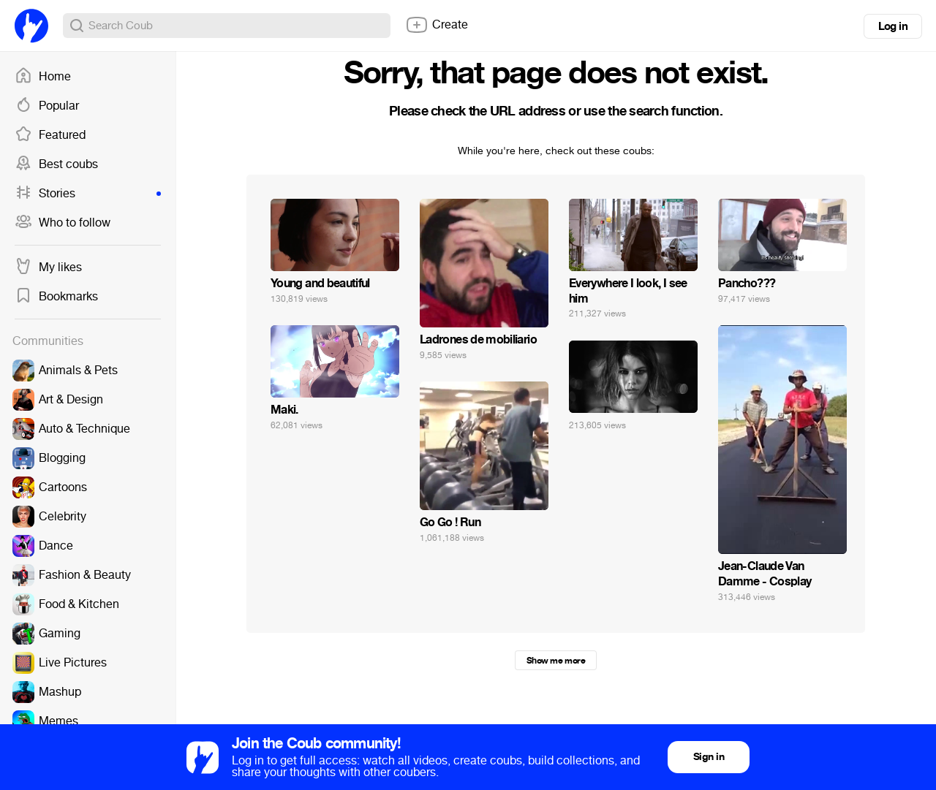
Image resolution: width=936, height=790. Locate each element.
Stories (88, 193)
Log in (892, 26)
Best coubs (56, 164)
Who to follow (62, 223)
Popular (47, 106)
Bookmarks (56, 296)
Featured (50, 135)
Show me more (555, 660)
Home (43, 77)
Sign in (708, 757)
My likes (48, 267)
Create (436, 25)
